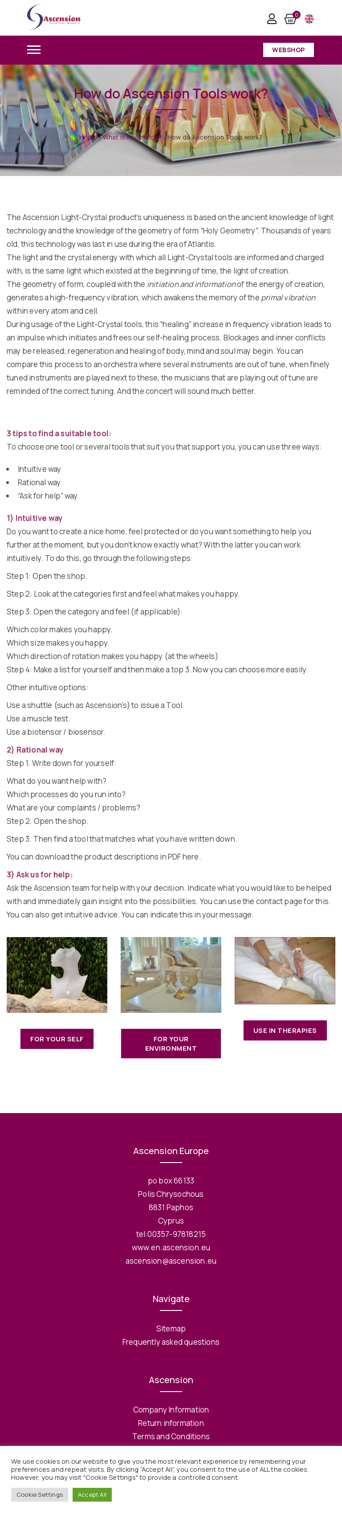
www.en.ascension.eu (171, 1247)
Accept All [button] (92, 1494)
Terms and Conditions (171, 1436)
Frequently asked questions (171, 1342)
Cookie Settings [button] (39, 1494)
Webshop (288, 49)
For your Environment (171, 1043)
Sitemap (171, 1328)
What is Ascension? (133, 137)
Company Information (171, 1409)
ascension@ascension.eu (171, 1261)
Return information (171, 1423)
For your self (57, 1039)
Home (88, 137)
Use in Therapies (285, 1030)
